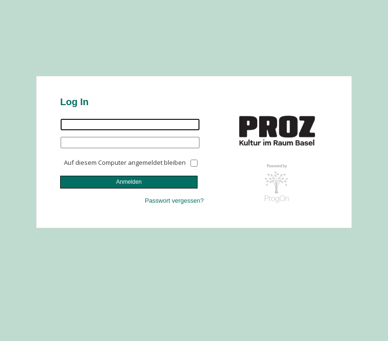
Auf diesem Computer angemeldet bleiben (125, 162)
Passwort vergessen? (174, 200)
